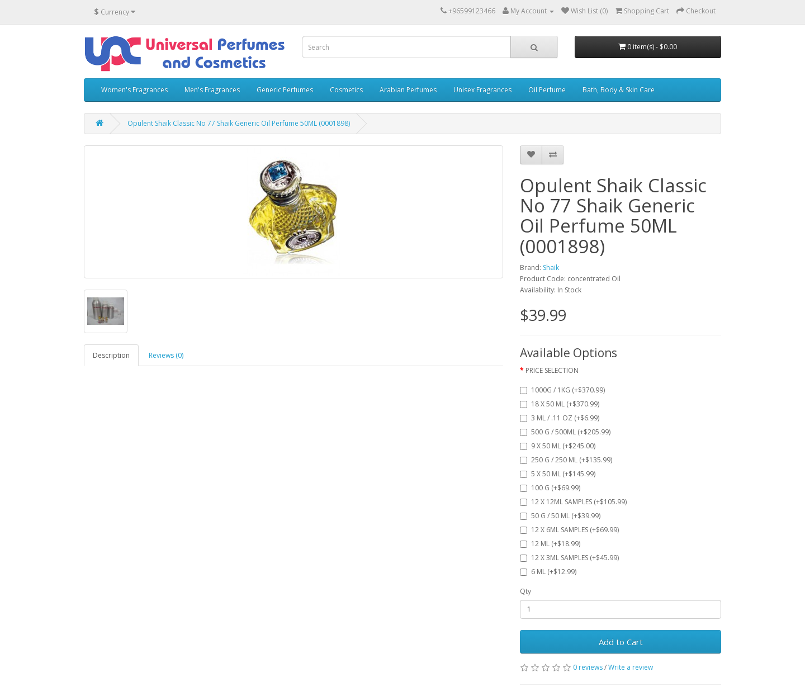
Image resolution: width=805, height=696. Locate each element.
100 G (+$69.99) (550, 488)
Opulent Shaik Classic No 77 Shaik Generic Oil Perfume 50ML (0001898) (238, 123)
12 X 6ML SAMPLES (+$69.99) (569, 529)
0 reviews (588, 667)
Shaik (551, 267)
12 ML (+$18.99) (550, 543)
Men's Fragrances (212, 89)
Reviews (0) (166, 355)
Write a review (630, 667)
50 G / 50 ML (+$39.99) (560, 515)
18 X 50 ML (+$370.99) (559, 404)
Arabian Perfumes (408, 89)
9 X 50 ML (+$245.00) (557, 446)
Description (111, 355)
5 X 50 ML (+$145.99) (557, 474)
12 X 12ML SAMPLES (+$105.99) (573, 501)
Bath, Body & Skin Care (619, 89)
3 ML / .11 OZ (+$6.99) (559, 418)
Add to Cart (621, 641)
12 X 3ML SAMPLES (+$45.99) (569, 557)
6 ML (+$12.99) (548, 571)
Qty (525, 591)
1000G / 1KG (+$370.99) (562, 390)
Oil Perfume (547, 89)
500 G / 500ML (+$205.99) (565, 432)
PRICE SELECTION (552, 370)
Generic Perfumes (285, 89)
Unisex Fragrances (482, 89)
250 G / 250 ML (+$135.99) (566, 460)
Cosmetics (346, 89)
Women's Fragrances (134, 89)
